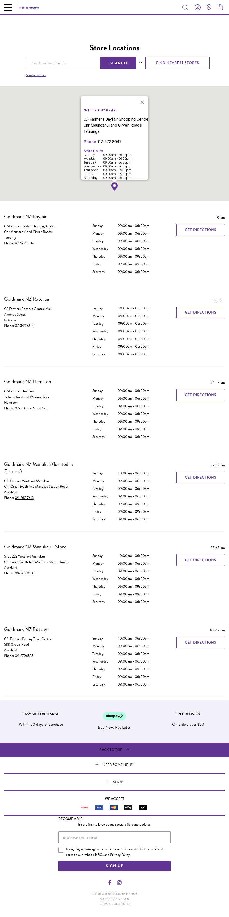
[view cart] (220, 7)
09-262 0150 (24, 573)
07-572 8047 (24, 243)
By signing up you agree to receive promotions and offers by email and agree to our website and (114, 852)
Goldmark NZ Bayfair (25, 216)
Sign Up (114, 866)
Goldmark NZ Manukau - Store (35, 546)
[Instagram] (119, 882)
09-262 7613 (24, 498)
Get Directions (201, 230)
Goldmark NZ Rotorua (26, 299)
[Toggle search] (186, 7)
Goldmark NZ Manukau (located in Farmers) (38, 467)
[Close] (142, 102)
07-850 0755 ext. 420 (31, 408)
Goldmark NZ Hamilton (27, 381)
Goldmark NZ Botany (25, 629)
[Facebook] (110, 882)
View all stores (36, 75)
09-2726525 (24, 655)
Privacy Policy (120, 854)
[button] (114, 186)
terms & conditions (114, 904)
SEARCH (118, 63)
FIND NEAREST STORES (177, 62)
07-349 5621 (24, 325)
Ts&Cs (99, 854)
